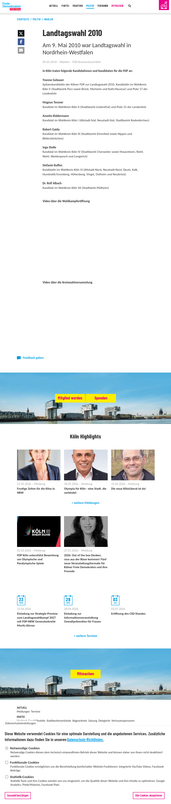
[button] (21, 33)
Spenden (109, 398)
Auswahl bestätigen (18, 795)
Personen (104, 6)
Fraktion (76, 6)
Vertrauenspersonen (122, 722)
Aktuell (49, 6)
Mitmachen (121, 6)
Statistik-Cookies (22, 777)
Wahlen (48, 19)
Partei (62, 6)
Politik (90, 6)
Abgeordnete (79, 722)
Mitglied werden (62, 398)
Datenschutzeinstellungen (20, 723)
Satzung (92, 722)
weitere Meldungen (86, 503)
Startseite (23, 19)
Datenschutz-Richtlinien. (85, 740)
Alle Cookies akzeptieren (148, 795)
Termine (35, 713)
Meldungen (23, 713)
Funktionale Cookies (24, 762)
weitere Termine (86, 638)
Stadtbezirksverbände (58, 722)
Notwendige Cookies (25, 748)
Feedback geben (33, 358)
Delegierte (104, 722)
